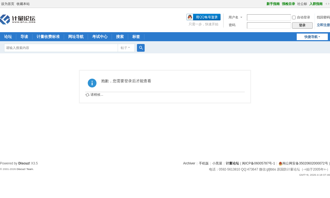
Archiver (189, 163)
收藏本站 (23, 4)
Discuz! (24, 163)
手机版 (204, 163)
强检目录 (288, 4)
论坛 (8, 36)
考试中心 (100, 36)
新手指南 (273, 4)
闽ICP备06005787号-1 (258, 163)
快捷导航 (311, 37)
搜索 (120, 36)
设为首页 (7, 4)
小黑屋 (217, 163)
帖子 (124, 48)
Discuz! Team (24, 168)
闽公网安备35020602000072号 (303, 163)
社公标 (302, 4)
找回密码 (323, 17)
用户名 (233, 17)
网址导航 (76, 36)
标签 (136, 36)
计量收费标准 (48, 36)
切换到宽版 (327, 3)
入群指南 (316, 4)
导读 (24, 36)
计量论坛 (232, 163)
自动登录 (301, 17)
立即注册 (323, 25)
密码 (232, 25)
